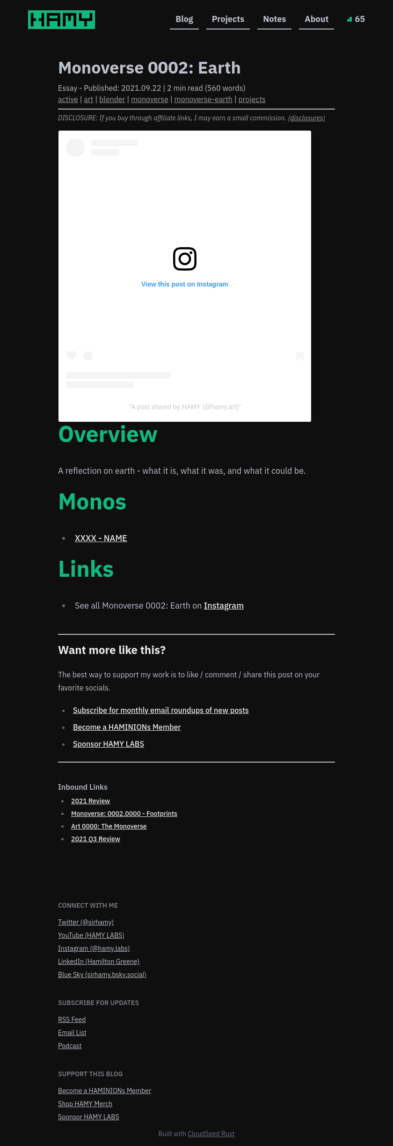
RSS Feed (72, 1019)
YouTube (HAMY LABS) (91, 935)
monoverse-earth (203, 99)
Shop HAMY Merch (85, 1104)
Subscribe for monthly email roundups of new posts (161, 710)
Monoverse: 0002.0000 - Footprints (124, 813)
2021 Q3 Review (95, 839)
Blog (184, 19)
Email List (72, 1032)
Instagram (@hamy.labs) (94, 948)
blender (112, 99)
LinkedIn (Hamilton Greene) (98, 961)
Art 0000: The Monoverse (109, 826)
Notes (274, 19)
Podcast (69, 1046)
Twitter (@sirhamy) (86, 922)
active (68, 99)
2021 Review (90, 801)
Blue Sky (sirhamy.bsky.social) (102, 974)
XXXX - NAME (101, 538)
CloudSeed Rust (211, 1134)
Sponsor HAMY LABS (108, 744)
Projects (228, 19)
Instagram (224, 605)
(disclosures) (306, 118)
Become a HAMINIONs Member (127, 727)
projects (252, 99)
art (88, 99)
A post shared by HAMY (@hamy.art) (184, 407)
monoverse (149, 99)
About (316, 19)
